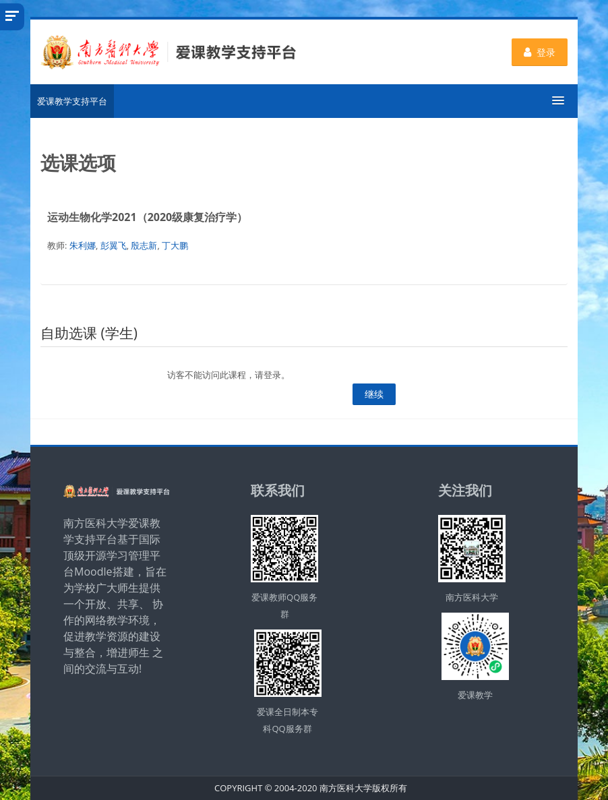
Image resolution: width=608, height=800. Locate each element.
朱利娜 (82, 245)
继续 (374, 394)
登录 (539, 52)
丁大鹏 (175, 245)
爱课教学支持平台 (72, 101)
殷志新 (144, 245)
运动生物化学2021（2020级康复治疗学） (147, 217)
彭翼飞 (113, 245)
